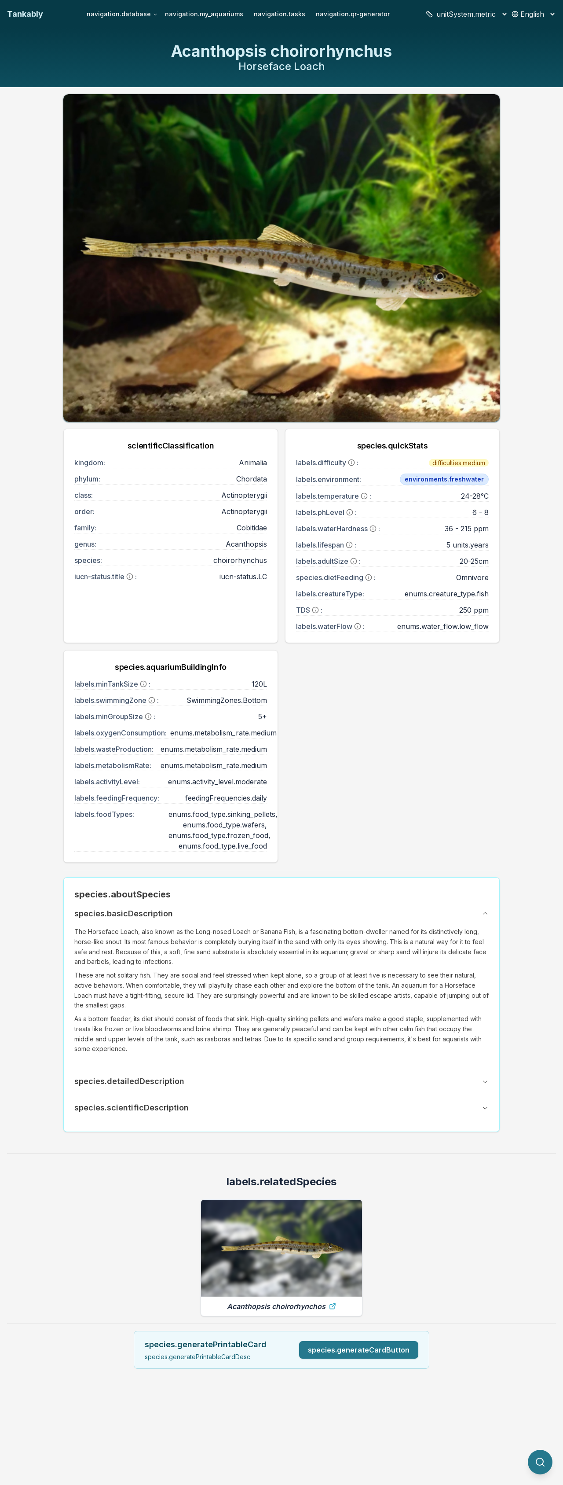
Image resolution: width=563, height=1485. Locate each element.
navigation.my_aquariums (204, 14)
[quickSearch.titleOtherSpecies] (540, 1462)
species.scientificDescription (281, 1107)
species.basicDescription (281, 913)
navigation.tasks (279, 14)
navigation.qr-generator (353, 14)
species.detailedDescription (281, 1081)
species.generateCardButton (358, 1349)
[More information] (129, 576)
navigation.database (122, 14)
